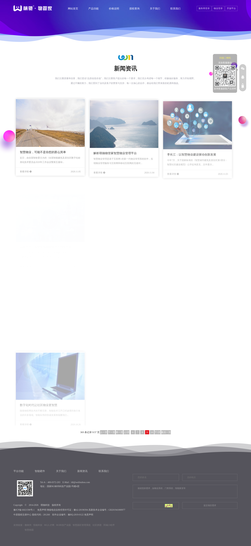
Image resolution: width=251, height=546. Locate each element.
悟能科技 (37, 525)
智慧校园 (29, 530)
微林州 (28, 525)
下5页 (157, 432)
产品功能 (93, 8)
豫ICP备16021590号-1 (23, 510)
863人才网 (49, 525)
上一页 (103, 432)
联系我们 (175, 8)
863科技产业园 (63, 525)
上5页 (127, 432)
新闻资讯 (82, 471)
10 (152, 432)
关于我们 (155, 8)
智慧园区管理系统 (82, 525)
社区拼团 (97, 525)
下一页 (111, 432)
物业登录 (218, 8)
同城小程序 (109, 525)
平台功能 (18, 471)
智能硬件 (40, 471)
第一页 (119, 432)
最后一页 (166, 432)
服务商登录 (204, 8)
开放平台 (231, 8)
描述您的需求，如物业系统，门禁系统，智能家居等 (185, 491)
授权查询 (134, 8)
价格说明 (114, 8)
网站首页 (73, 8)
